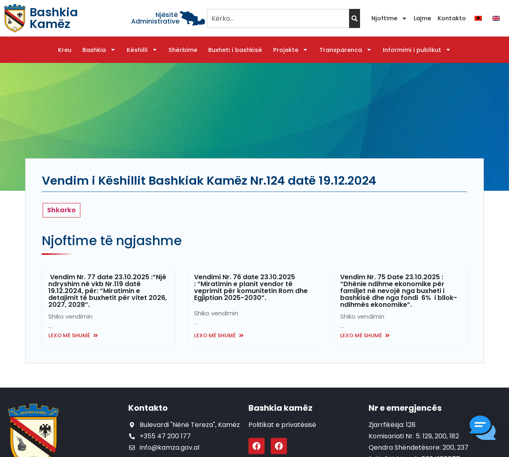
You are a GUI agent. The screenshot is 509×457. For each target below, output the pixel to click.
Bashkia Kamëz (54, 18)
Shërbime (182, 50)
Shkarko (61, 210)
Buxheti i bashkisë (235, 50)
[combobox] (278, 18)
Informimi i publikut (417, 50)
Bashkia (99, 50)
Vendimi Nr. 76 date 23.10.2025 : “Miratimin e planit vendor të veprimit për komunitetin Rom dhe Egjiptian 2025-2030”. (251, 287)
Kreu (64, 50)
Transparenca (345, 50)
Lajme (422, 18)
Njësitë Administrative (155, 18)
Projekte (290, 50)
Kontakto (452, 18)
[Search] (354, 18)
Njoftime (389, 18)
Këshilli (142, 50)
